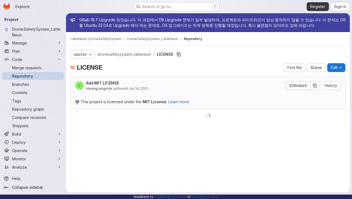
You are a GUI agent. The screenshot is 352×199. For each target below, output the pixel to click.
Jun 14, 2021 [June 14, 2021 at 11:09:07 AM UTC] (138, 88)
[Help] (33, 178)
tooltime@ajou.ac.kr (170, 197)
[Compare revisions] (33, 117)
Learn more (178, 101)
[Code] (33, 59)
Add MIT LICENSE (102, 83)
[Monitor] (33, 159)
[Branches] (33, 84)
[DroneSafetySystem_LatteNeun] (33, 32)
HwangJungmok (99, 88)
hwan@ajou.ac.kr (205, 197)
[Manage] (33, 43)
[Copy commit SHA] (314, 85)
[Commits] (33, 92)
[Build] (33, 134)
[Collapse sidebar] (33, 187)
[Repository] (33, 76)
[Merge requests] (33, 67)
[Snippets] (33, 125)
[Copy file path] (178, 54)
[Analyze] (33, 167)
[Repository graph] (33, 109)
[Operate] (33, 150)
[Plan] (33, 51)
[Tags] (33, 101)
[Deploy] (33, 142)
